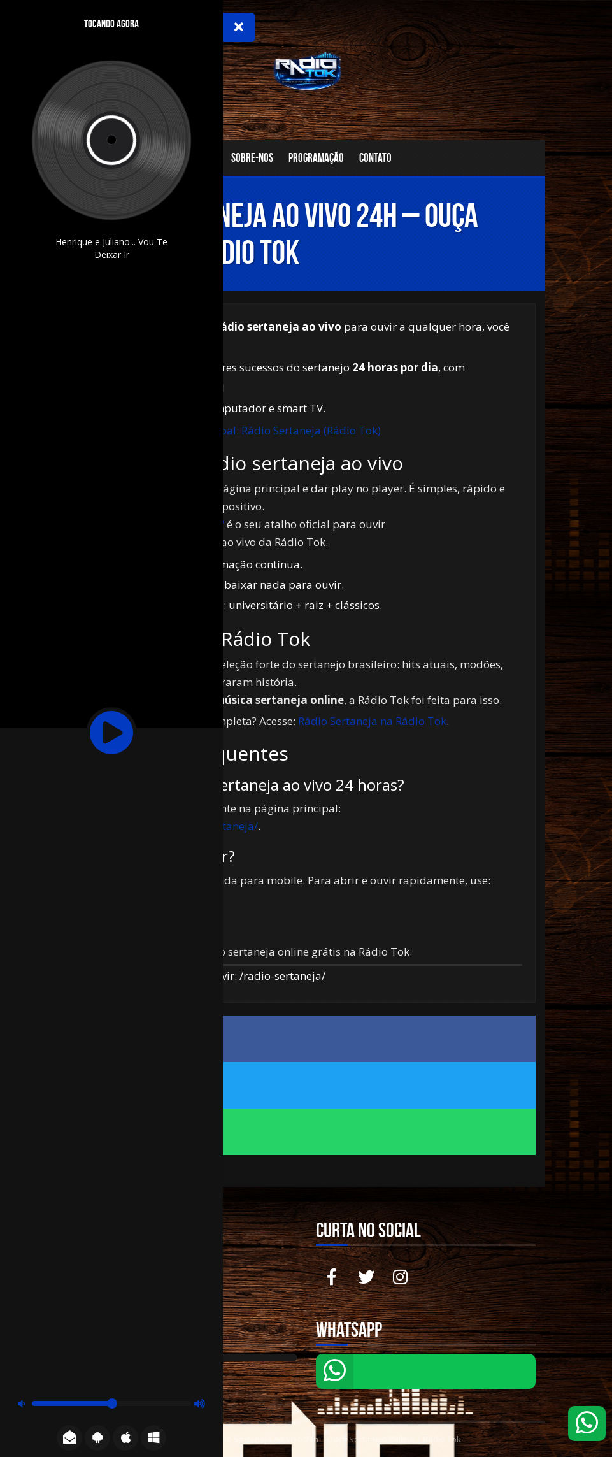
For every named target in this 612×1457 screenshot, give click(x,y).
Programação (316, 157)
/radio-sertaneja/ (282, 975)
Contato (375, 157)
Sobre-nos (252, 157)
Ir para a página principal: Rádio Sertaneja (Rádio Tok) (243, 430)
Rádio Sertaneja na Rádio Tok (372, 721)
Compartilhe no (306, 1038)
